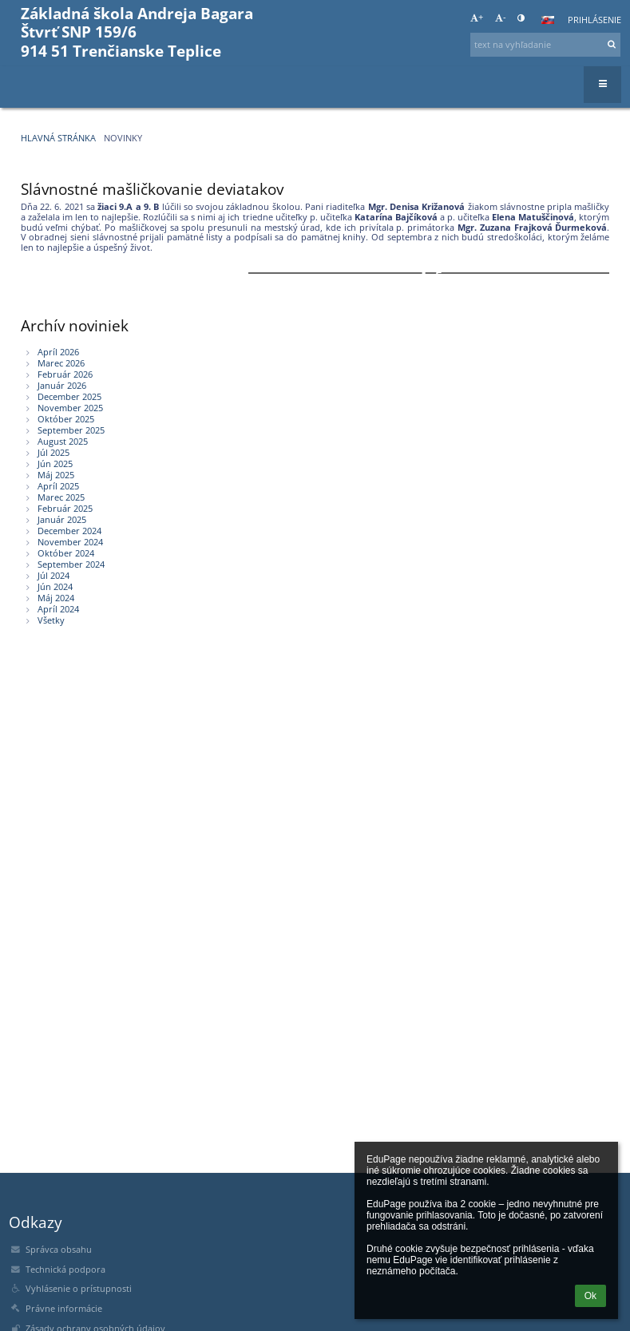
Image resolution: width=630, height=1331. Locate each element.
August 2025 (63, 441)
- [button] (500, 17)
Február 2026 (65, 374)
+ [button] (476, 17)
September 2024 (71, 564)
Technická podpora (65, 1269)
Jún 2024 (55, 586)
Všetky (51, 620)
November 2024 (70, 542)
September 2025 (71, 430)
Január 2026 (62, 385)
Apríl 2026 (58, 352)
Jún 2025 (55, 463)
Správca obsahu (59, 1249)
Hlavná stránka (58, 138)
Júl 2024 (53, 575)
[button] (548, 20)
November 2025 (70, 408)
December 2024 (69, 531)
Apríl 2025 (58, 486)
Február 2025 (65, 508)
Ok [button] (590, 1295)
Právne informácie (64, 1308)
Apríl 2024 (58, 609)
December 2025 (69, 396)
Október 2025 (66, 419)
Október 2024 (66, 553)
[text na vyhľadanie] (545, 44)
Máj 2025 (56, 475)
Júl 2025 (53, 452)
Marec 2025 (61, 497)
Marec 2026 (61, 363)
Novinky (123, 138)
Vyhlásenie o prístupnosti (79, 1288)
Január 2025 (62, 519)
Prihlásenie (594, 20)
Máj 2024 (56, 598)
